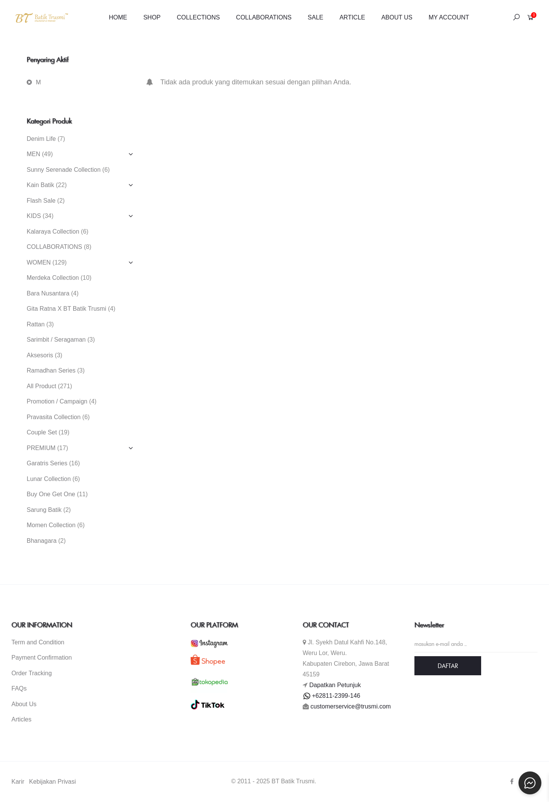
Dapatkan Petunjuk (335, 685)
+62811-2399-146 (331, 695)
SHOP (152, 17)
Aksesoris (40, 355)
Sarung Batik (44, 510)
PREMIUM (41, 448)
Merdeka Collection (53, 277)
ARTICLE (352, 17)
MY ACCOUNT (449, 17)
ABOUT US (397, 17)
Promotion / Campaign (57, 401)
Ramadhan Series (51, 370)
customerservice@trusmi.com (350, 706)
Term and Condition (37, 642)
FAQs (19, 688)
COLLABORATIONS (264, 17)
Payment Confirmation (41, 657)
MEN (33, 154)
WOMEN (39, 262)
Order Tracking (31, 673)
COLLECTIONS (198, 17)
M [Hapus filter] (38, 82)
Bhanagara (41, 540)
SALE (315, 17)
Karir (17, 781)
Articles (21, 719)
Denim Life (41, 139)
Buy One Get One (51, 494)
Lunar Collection (49, 479)
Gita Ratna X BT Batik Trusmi (66, 308)
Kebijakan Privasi (52, 781)
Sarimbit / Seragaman (56, 339)
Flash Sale (41, 200)
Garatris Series (47, 463)
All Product (41, 386)
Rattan (36, 324)
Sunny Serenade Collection (64, 169)
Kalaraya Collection (53, 231)
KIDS (34, 216)
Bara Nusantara (48, 293)
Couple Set (42, 432)
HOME (118, 17)
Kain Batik (40, 185)
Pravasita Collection (53, 417)
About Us (24, 704)
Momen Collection (51, 525)
